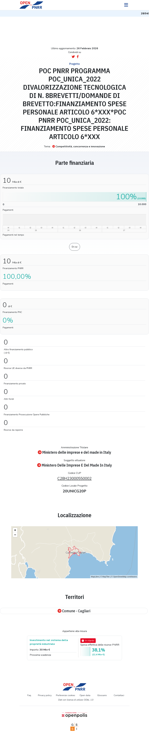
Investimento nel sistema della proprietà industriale (49, 642)
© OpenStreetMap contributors (124, 577)
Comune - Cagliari (74, 611)
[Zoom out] (15, 534)
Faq (29, 695)
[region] (74, 552)
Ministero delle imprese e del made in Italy (74, 452)
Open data (85, 695)
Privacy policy (45, 695)
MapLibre (95, 577)
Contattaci (119, 695)
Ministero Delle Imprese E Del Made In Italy (74, 465)
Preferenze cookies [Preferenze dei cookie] (65, 695)
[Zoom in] (15, 530)
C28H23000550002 (74, 478)
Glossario (102, 695)
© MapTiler (105, 577)
